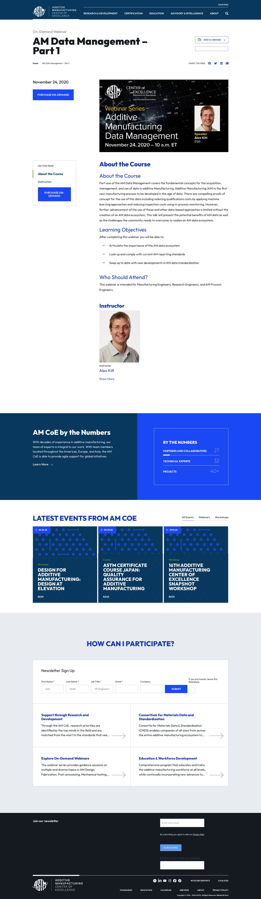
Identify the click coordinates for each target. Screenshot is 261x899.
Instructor (45, 182)
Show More (106, 379)
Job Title (96, 681)
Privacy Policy (199, 834)
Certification (133, 13)
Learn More (40, 464)
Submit (176, 689)
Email (119, 681)
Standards (126, 890)
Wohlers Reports (200, 881)
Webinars (204, 517)
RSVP (41, 597)
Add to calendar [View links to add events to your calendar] (212, 39)
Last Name (72, 681)
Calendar (165, 890)
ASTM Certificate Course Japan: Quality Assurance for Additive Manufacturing (125, 576)
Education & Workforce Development (168, 758)
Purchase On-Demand (53, 94)
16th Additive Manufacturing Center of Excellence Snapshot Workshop (189, 576)
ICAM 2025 (223, 881)
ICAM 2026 (223, 4)
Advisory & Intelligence (187, 13)
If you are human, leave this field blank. (203, 680)
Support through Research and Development (65, 717)
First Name (47, 681)
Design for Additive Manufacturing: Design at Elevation (59, 579)
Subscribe (171, 847)
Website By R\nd (222, 895)
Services (184, 890)
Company (145, 681)
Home (35, 63)
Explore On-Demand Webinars (65, 758)
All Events (188, 517)
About (214, 13)
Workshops (221, 517)
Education (156, 13)
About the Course (50, 174)
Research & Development (101, 13)
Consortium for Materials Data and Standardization (166, 717)
